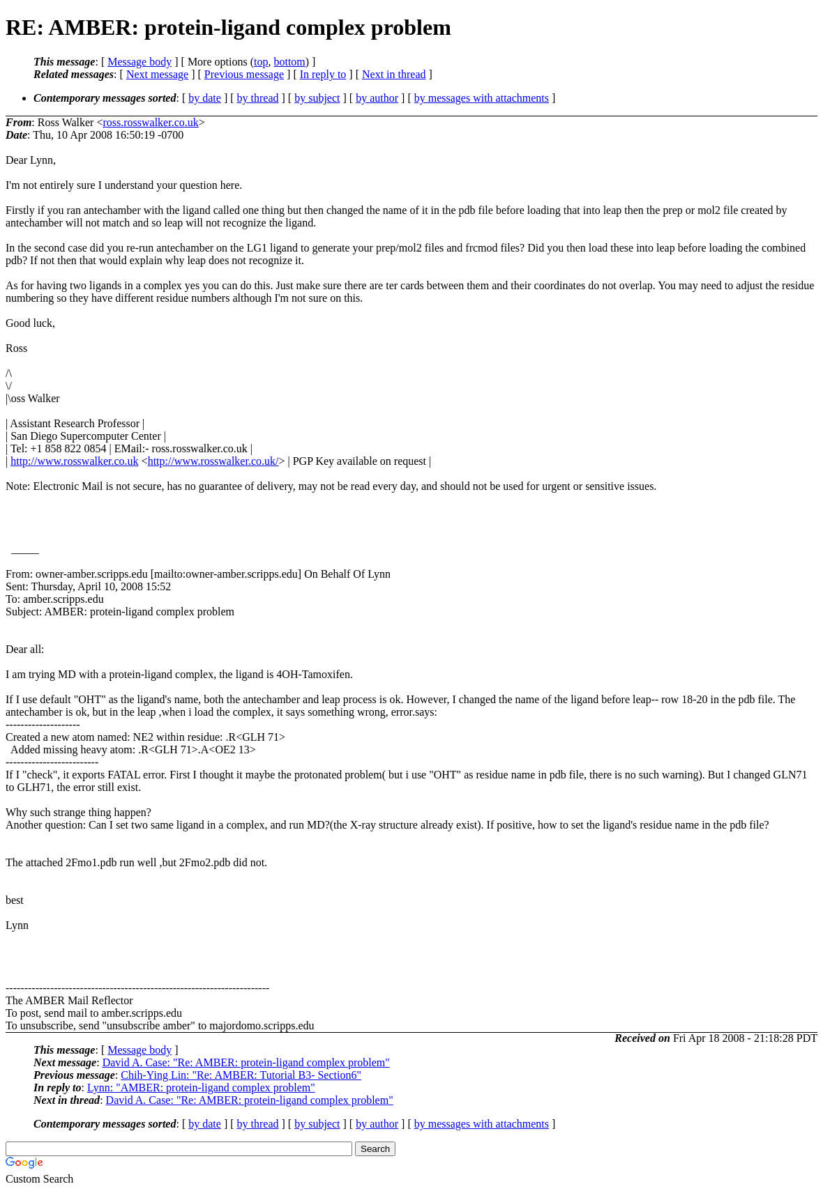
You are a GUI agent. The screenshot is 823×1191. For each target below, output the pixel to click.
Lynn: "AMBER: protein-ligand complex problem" (201, 1087)
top (261, 62)
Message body (139, 62)
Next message (157, 74)
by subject (317, 98)
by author (377, 98)
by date (204, 98)
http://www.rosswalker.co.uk (74, 461)
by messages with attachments (481, 98)
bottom (289, 62)
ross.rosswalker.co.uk (150, 122)
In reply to (323, 74)
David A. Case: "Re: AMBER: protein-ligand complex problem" (246, 1062)
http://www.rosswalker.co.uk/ (213, 461)
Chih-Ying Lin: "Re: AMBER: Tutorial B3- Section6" (241, 1075)
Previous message (244, 74)
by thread (258, 98)
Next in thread (394, 74)
